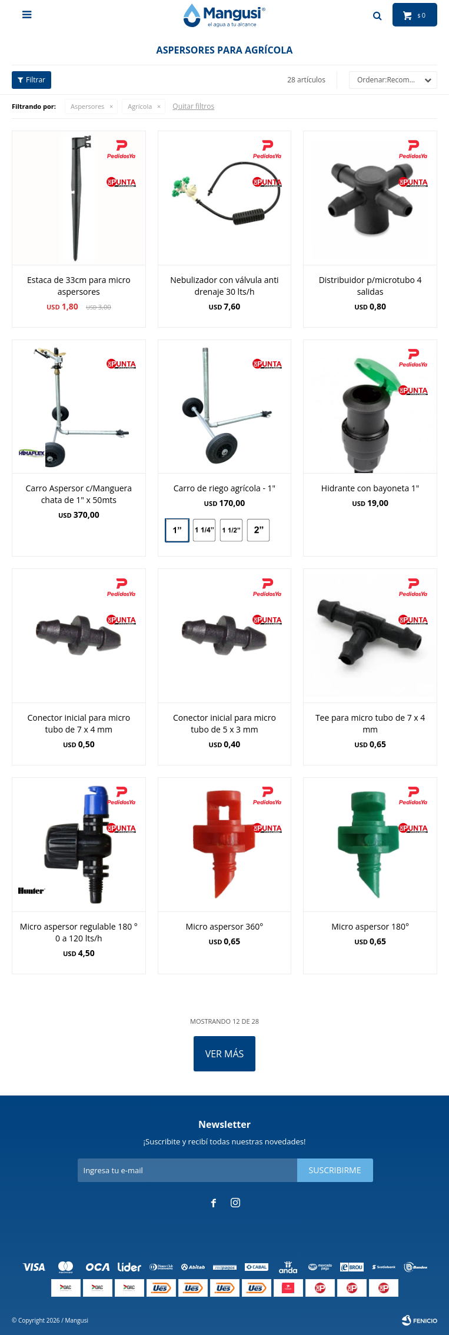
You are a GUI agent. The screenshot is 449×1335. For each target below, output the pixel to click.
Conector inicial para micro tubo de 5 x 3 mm (224, 723)
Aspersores (87, 106)
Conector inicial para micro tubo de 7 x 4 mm (78, 723)
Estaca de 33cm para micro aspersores (79, 285)
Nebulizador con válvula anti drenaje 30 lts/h (224, 285)
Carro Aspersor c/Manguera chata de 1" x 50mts (79, 493)
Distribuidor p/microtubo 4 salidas (370, 285)
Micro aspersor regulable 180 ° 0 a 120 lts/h (79, 932)
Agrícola (140, 106)
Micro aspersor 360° (225, 926)
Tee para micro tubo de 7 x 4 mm (370, 723)
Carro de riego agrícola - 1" (224, 488)
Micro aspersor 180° (370, 926)
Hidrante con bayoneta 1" (370, 488)
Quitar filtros (193, 106)
